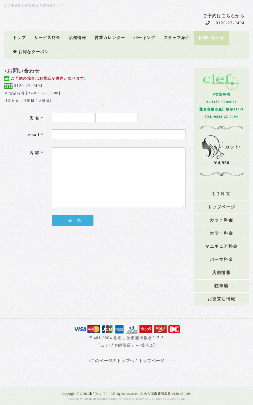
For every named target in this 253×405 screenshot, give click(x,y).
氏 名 (36, 118)
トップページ (152, 361)
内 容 (36, 153)
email (35, 135)
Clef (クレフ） (99, 394)
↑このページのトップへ (111, 361)
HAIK (181, 398)
